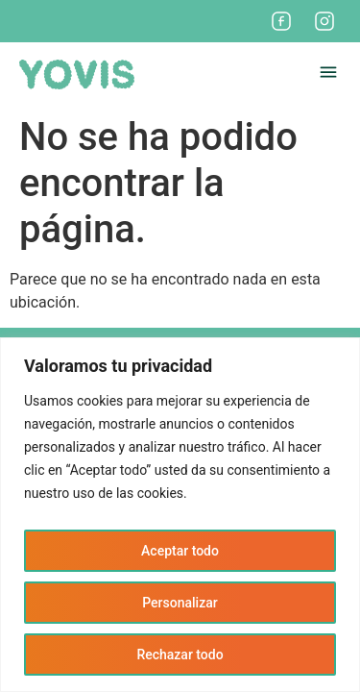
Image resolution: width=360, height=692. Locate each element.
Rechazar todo (179, 654)
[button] (328, 74)
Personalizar (179, 602)
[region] (180, 514)
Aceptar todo (180, 550)
